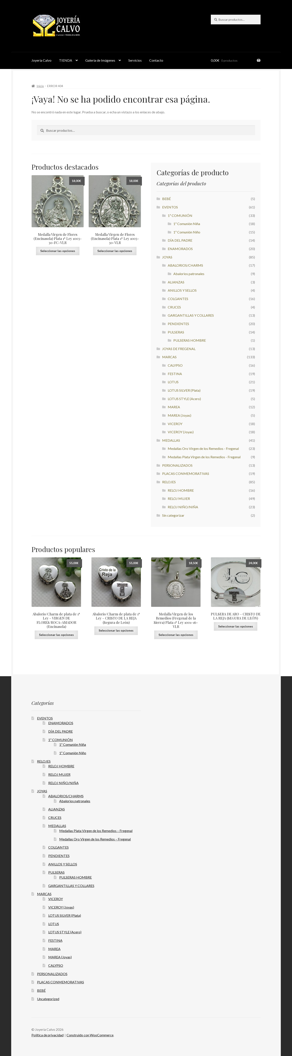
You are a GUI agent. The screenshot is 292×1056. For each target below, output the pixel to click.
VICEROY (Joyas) (181, 432)
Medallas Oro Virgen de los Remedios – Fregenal (95, 839)
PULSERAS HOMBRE (189, 340)
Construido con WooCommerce (90, 1035)
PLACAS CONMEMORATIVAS (185, 473)
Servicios (135, 60)
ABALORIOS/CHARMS (185, 265)
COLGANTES (178, 299)
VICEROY (175, 424)
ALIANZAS (176, 282)
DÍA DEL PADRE (180, 240)
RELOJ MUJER (179, 498)
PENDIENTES (178, 324)
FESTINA (175, 374)
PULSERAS (176, 332)
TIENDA (65, 60)
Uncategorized (48, 999)
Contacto (156, 60)
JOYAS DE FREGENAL (179, 349)
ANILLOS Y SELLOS (182, 290)
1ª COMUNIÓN (180, 215)
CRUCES (174, 307)
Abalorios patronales (188, 274)
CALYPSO (175, 365)
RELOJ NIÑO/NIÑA (183, 507)
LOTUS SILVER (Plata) (184, 390)
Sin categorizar (173, 515)
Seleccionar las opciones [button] (57, 251)
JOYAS (167, 257)
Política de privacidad (47, 1035)
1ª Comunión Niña (186, 224)
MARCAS (169, 357)
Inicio (40, 86)
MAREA (174, 407)
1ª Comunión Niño (186, 232)
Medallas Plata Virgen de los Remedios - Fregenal (204, 457)
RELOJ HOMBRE (181, 490)
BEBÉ (166, 199)
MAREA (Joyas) (179, 415)
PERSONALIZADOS (177, 465)
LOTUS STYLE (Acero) (184, 399)
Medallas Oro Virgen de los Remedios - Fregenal (203, 448)
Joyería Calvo (41, 60)
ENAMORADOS (180, 249)
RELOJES (169, 482)
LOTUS (173, 382)
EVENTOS (170, 207)
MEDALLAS (171, 440)
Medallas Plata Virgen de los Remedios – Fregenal (95, 831)
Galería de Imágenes (100, 60)
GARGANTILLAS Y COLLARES (191, 315)
